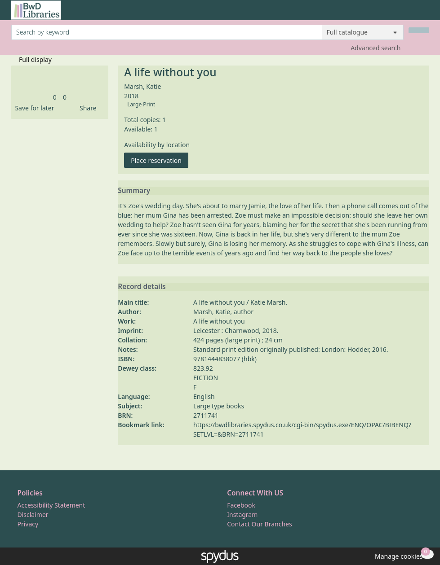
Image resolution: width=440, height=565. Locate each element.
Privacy (28, 524)
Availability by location (157, 144)
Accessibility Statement (51, 505)
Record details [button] (141, 287)
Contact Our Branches (259, 524)
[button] (33, 108)
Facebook (241, 505)
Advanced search (375, 48)
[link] (55, 97)
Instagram (242, 514)
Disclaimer (33, 514)
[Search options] (363, 32)
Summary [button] (134, 191)
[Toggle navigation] (424, 13)
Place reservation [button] (159, 160)
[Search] (419, 30)
